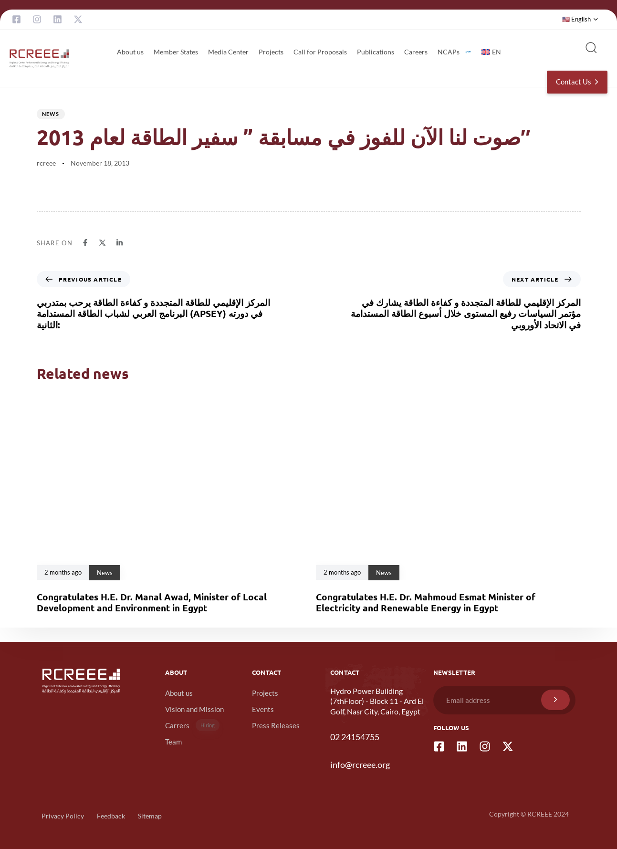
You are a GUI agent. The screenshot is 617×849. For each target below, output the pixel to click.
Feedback (111, 816)
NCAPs (454, 52)
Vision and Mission (194, 709)
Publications (375, 52)
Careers (416, 52)
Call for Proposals (320, 52)
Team (173, 741)
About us (130, 52)
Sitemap (150, 816)
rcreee (46, 163)
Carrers (192, 725)
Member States (176, 52)
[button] (580, 19)
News (51, 114)
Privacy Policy (63, 816)
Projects (271, 52)
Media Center (228, 52)
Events (263, 709)
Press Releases (276, 725)
